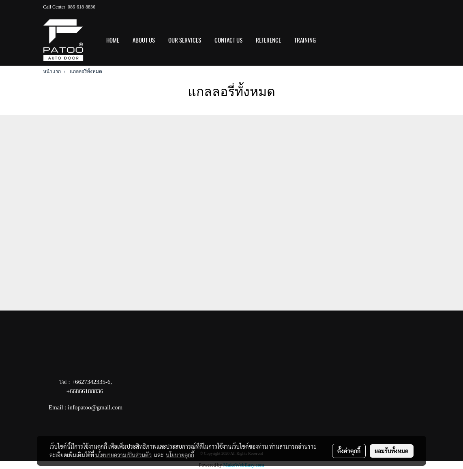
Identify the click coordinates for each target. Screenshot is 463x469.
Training (305, 40)
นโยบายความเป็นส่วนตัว (123, 454)
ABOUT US (144, 40)
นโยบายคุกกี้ (180, 454)
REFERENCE (268, 40)
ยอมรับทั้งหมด (392, 450)
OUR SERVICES (184, 40)
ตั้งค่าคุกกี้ (348, 450)
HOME (112, 40)
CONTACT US (228, 40)
